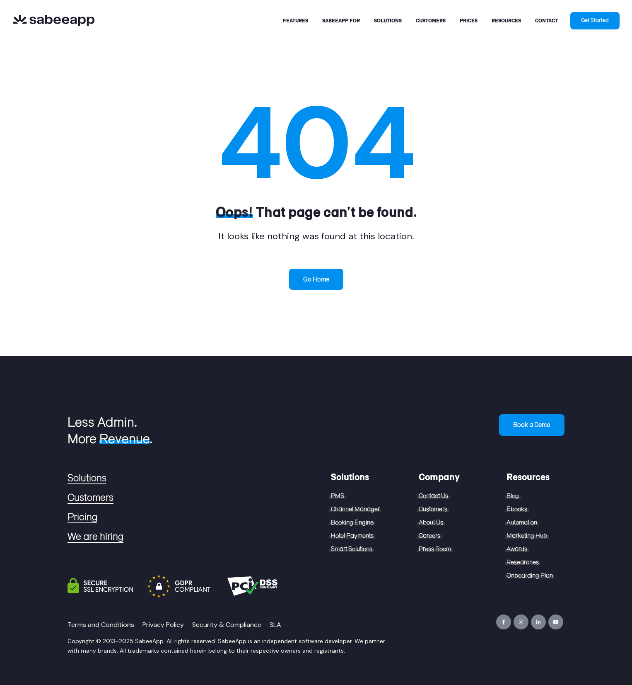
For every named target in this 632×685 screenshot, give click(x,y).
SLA (275, 624)
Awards (517, 549)
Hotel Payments (352, 535)
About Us (431, 522)
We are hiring (95, 537)
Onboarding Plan (530, 575)
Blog (513, 496)
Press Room (435, 549)
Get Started (595, 20)
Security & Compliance (226, 624)
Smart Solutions (351, 549)
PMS (337, 496)
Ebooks (517, 509)
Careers (429, 535)
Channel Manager (355, 509)
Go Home (316, 279)
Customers (90, 498)
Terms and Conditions (101, 624)
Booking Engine (352, 522)
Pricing (82, 517)
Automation (522, 522)
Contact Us (433, 496)
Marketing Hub (527, 535)
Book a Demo (531, 424)
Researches (523, 562)
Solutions (87, 478)
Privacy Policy (163, 624)
